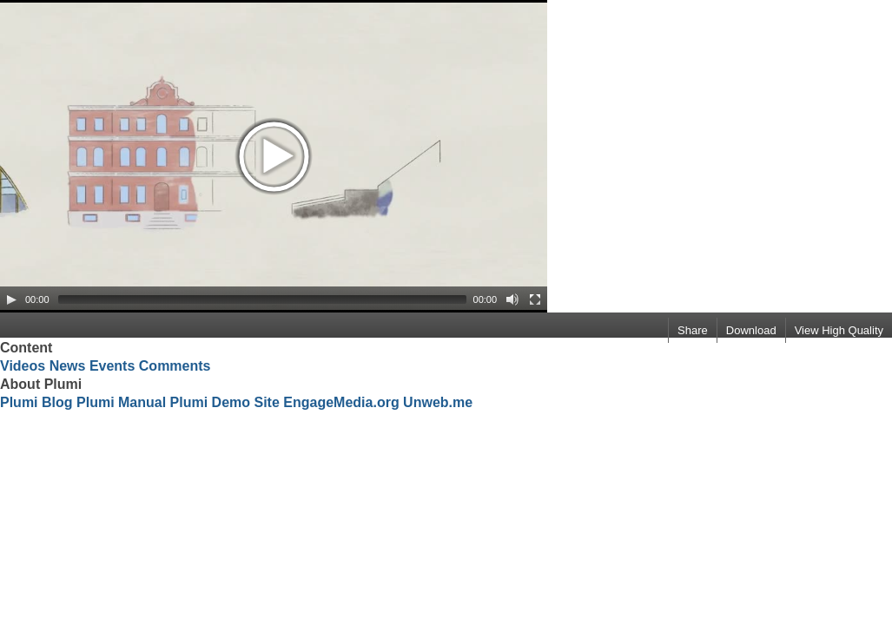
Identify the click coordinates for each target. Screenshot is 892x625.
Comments (175, 366)
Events (112, 366)
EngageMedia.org (341, 402)
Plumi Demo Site (225, 402)
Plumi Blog (36, 402)
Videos (22, 366)
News (68, 366)
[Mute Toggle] (512, 299)
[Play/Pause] (11, 299)
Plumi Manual (121, 402)
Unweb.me (437, 402)
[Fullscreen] (535, 299)
